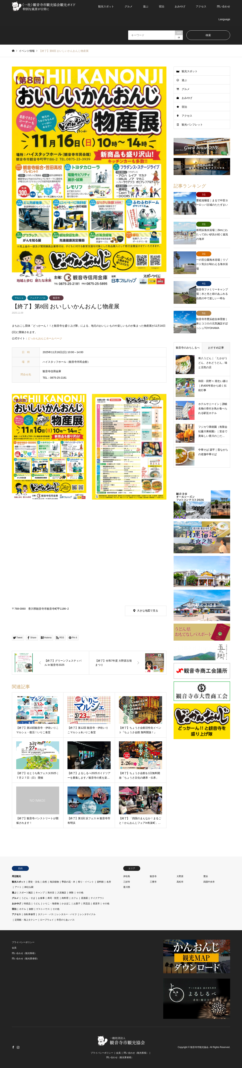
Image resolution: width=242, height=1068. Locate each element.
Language (224, 19)
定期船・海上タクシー (26, 919)
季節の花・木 (68, 881)
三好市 (126, 881)
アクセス (201, 6)
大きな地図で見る (147, 610)
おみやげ (180, 6)
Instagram (18, 1047)
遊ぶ (145, 6)
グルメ (128, 6)
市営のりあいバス (66, 919)
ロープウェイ (47, 919)
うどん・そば (28, 898)
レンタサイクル (88, 914)
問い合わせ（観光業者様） (25, 958)
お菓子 (77, 903)
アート (18, 887)
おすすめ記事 (216, 328)
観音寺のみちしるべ (188, 328)
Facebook (13, 1047)
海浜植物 (54, 881)
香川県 (126, 887)
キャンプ (40, 892)
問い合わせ (223, 6)
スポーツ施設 (26, 892)
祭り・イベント (86, 881)
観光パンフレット (192, 124)
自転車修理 (29, 914)
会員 (14, 947)
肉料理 (65, 898)
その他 (80, 892)
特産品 (27, 903)
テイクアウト (97, 898)
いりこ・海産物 (51, 903)
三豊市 (153, 881)
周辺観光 (16, 876)
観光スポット (106, 6)
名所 (108, 881)
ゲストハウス (43, 909)
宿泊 (161, 6)
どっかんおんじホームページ (45, 338)
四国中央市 (209, 881)
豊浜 (205, 876)
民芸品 (86, 903)
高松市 (180, 881)
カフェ (74, 898)
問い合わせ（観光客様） (24, 953)
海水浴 (50, 892)
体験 (71, 892)
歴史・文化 (34, 881)
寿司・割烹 (53, 898)
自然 (44, 881)
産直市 (96, 903)
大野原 (180, 876)
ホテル (22, 909)
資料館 (100, 881)
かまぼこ (66, 903)
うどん (36, 903)
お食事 (41, 898)
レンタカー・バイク (67, 914)
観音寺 (56, 298)
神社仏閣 (28, 887)
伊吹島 (126, 876)
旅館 (31, 909)
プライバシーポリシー (23, 942)
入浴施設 (61, 892)
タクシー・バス (46, 914)
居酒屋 (84, 898)
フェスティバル (38, 298)
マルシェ (19, 298)
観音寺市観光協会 (199, 1047)
